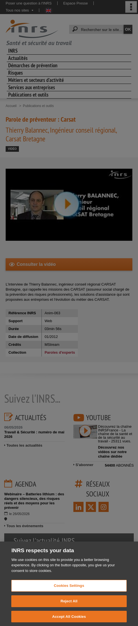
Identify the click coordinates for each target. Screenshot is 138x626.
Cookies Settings (69, 593)
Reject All (68, 608)
